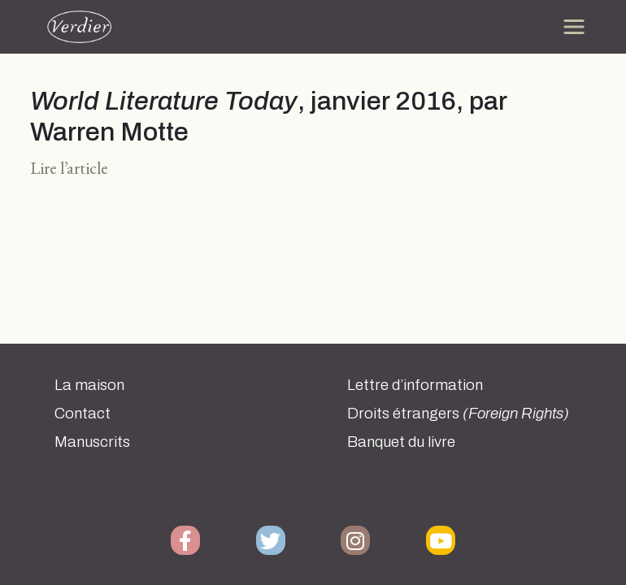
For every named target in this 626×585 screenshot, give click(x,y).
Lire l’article (69, 168)
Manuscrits (92, 442)
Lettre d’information (415, 385)
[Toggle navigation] (574, 26)
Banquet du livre (401, 442)
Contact (82, 413)
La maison (89, 385)
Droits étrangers (458, 413)
